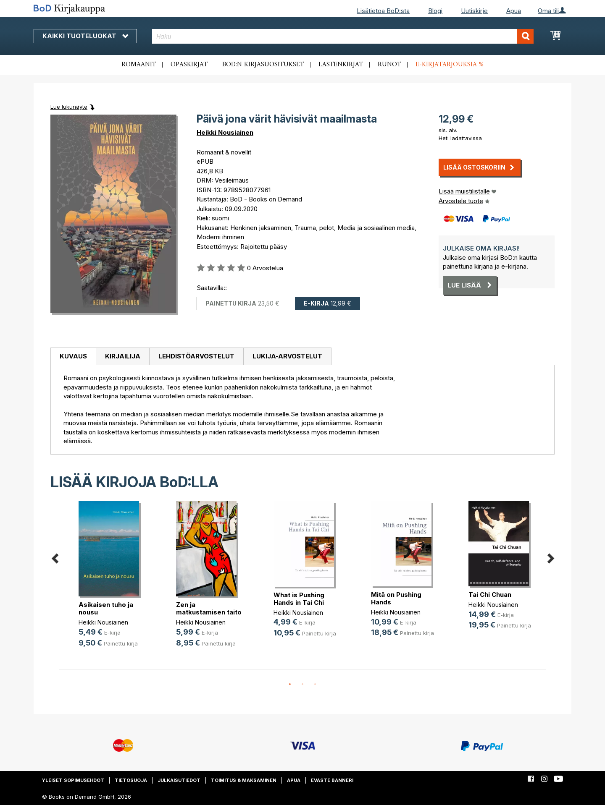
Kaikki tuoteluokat (85, 36)
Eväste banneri (332, 780)
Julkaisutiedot (179, 780)
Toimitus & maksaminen (243, 780)
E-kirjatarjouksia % (450, 65)
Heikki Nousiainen (225, 132)
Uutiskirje (474, 11)
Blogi (435, 11)
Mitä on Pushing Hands (396, 598)
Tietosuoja (131, 780)
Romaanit (138, 65)
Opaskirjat (189, 65)
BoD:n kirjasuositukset (263, 65)
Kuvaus (73, 356)
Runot (389, 65)
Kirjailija (122, 356)
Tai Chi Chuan (489, 595)
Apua (513, 11)
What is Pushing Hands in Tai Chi (299, 598)
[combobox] (343, 36)
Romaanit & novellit (224, 152)
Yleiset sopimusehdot (73, 780)
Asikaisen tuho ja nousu (106, 608)
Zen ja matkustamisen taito (209, 608)
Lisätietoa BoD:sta (383, 11)
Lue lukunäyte (68, 106)
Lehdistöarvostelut (196, 356)
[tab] (73, 357)
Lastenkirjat (340, 65)
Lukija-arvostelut (287, 356)
